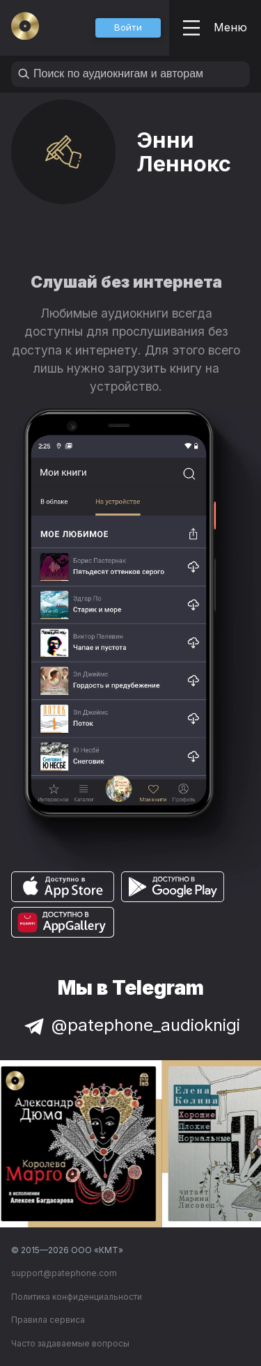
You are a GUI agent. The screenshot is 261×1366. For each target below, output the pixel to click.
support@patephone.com (64, 1273)
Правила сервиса (48, 1319)
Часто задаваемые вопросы (70, 1343)
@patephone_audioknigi (131, 1025)
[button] (128, 28)
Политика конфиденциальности (76, 1296)
